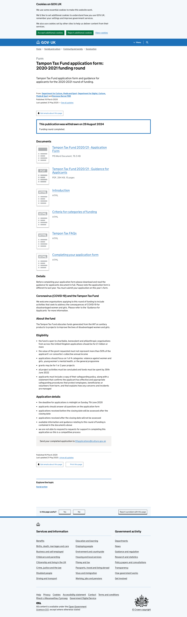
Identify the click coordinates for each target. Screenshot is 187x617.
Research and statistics (126, 557)
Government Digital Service (83, 598)
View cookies (101, 33)
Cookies (57, 594)
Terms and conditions (108, 594)
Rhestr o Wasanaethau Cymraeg (52, 598)
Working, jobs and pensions (89, 578)
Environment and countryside (90, 551)
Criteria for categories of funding (74, 212)
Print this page (76, 464)
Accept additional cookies (50, 32)
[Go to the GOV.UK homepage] (46, 42)
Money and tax (83, 562)
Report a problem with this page (133, 512)
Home (38, 49)
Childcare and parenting (48, 557)
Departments (121, 540)
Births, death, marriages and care (52, 546)
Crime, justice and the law (48, 567)
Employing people (84, 546)
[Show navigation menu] (137, 42)
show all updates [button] (66, 457)
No (81, 512)
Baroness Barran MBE (61, 96)
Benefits (40, 540)
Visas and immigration (86, 573)
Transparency (121, 567)
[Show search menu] (147, 42)
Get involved (121, 578)
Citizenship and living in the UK (51, 562)
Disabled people (44, 573)
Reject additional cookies (80, 32)
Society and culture (52, 49)
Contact (92, 594)
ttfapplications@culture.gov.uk (90, 441)
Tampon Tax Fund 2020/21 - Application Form (79, 149)
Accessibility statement (74, 594)
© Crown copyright (141, 609)
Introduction (61, 190)
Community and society (73, 49)
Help (38, 594)
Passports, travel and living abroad (92, 567)
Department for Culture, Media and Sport (59, 93)
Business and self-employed (49, 551)
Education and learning (87, 540)
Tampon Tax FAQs (64, 233)
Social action (91, 49)
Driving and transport (46, 578)
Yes (67, 512)
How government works (126, 573)
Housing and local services (88, 557)
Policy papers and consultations (130, 562)
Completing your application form (75, 255)
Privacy (46, 594)
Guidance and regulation (127, 551)
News (118, 546)
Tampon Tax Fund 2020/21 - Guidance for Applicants (80, 170)
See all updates (67, 103)
